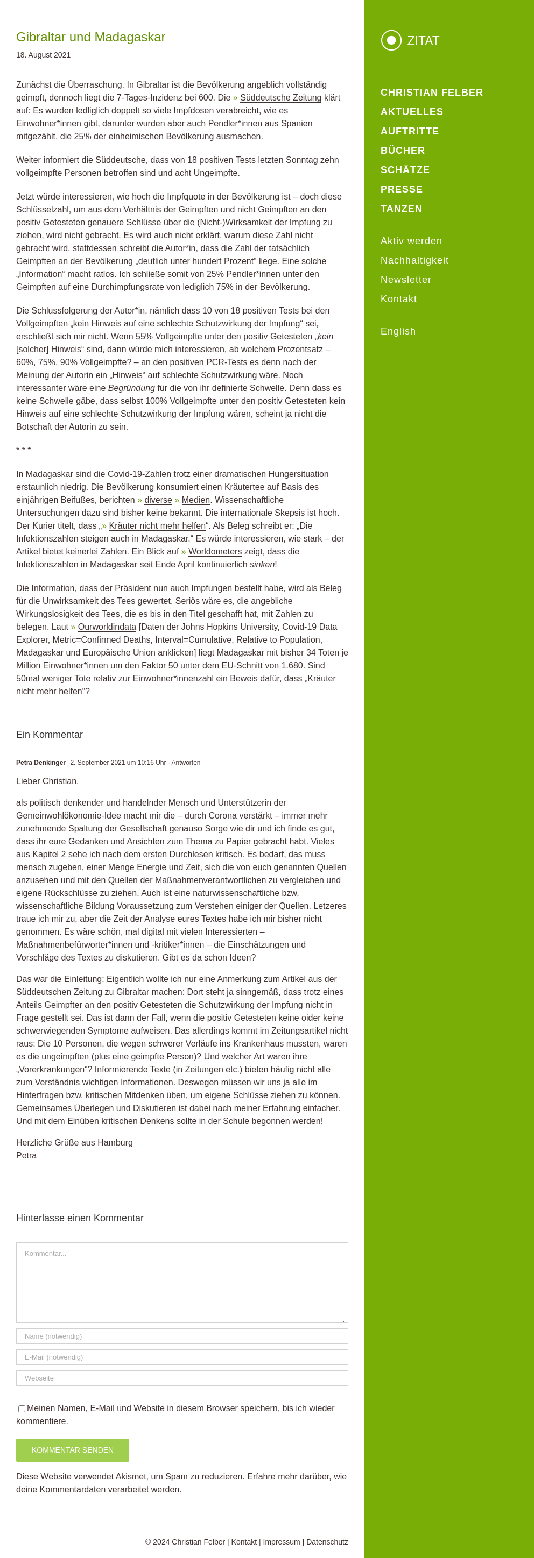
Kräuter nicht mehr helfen (157, 525)
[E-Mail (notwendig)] (182, 1357)
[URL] (182, 1378)
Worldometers (215, 551)
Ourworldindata (107, 626)
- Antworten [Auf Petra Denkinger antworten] (183, 762)
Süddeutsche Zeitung (280, 97)
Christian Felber (198, 1542)
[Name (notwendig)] (182, 1336)
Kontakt (244, 1542)
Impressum (281, 1542)
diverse (158, 499)
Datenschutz (327, 1542)
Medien (196, 499)
